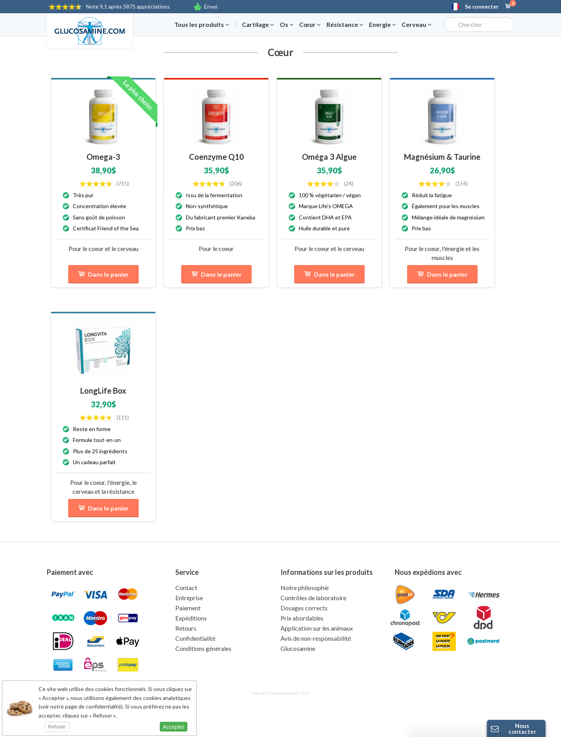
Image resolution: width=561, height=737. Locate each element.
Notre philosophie (304, 587)
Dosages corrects (304, 608)
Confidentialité (195, 638)
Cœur (310, 24)
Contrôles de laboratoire (313, 597)
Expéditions (191, 618)
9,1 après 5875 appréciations (128, 6)
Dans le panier (103, 274)
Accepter (173, 727)
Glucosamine (297, 648)
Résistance (344, 24)
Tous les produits (201, 24)
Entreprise (189, 597)
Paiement (188, 608)
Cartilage (258, 24)
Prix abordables (301, 618)
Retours (185, 628)
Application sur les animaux (316, 628)
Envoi (210, 6)
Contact (186, 587)
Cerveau (416, 24)
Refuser (57, 727)
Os (286, 24)
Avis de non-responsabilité (315, 638)
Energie (382, 24)
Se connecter (482, 6)
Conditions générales (203, 648)
